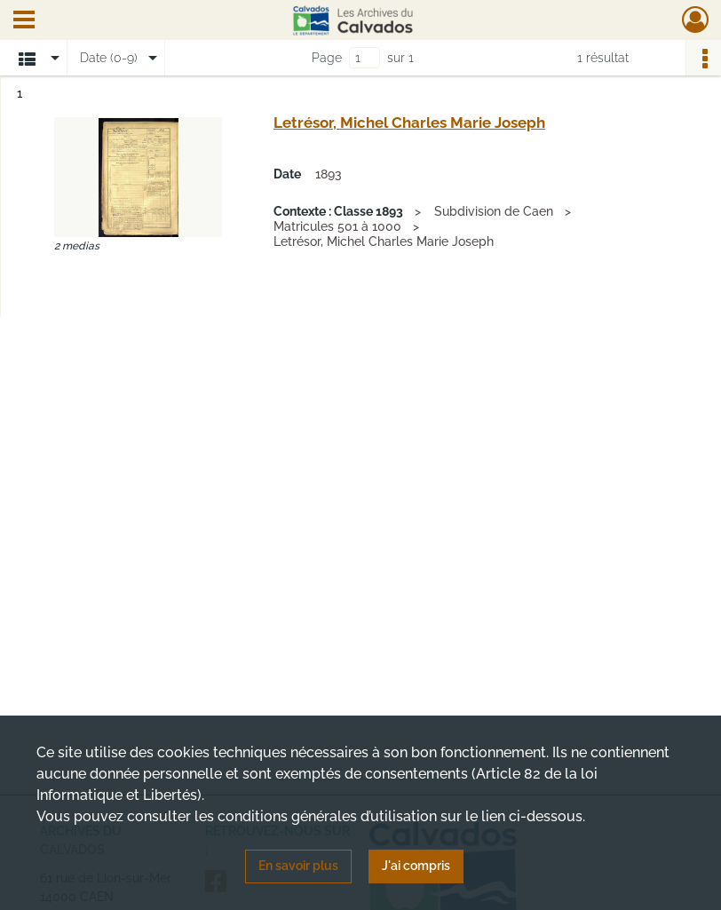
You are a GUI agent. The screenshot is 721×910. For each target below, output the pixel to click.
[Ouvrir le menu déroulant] (24, 21)
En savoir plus (298, 866)
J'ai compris (416, 866)
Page (327, 58)
